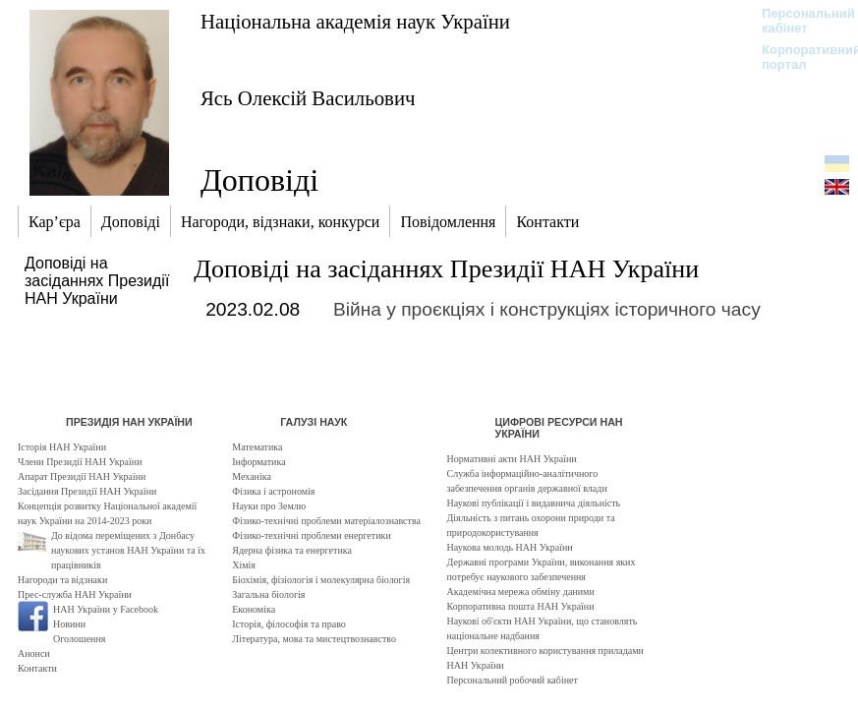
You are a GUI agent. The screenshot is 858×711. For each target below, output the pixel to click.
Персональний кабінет (798, 20)
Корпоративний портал (798, 57)
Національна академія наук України (355, 21)
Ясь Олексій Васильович (307, 98)
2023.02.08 (252, 309)
